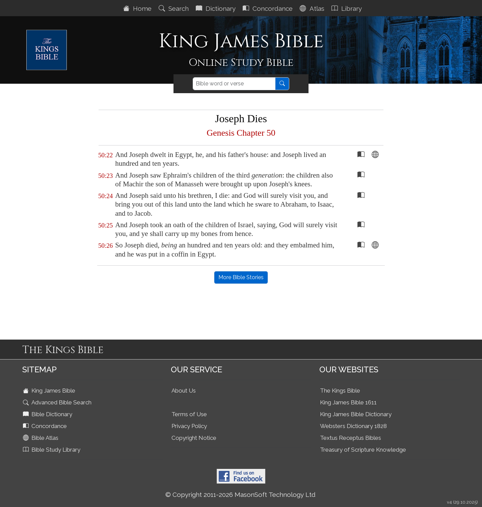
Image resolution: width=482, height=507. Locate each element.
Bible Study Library (52, 449)
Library (347, 8)
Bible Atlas (41, 437)
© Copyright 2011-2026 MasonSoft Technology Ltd (240, 494)
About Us (183, 390)
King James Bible (50, 390)
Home (138, 8)
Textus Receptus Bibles (350, 437)
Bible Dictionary (48, 414)
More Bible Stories (241, 277)
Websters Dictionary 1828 (353, 426)
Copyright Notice (193, 437)
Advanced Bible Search (58, 402)
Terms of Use (189, 414)
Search (174, 8)
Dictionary (216, 8)
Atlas (313, 8)
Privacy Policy (189, 426)
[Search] (234, 83)
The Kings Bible (340, 390)
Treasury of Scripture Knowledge (363, 449)
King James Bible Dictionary (356, 414)
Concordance (268, 8)
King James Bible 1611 (348, 402)
